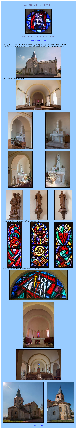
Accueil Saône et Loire (38, 41)
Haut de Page (38, 425)
